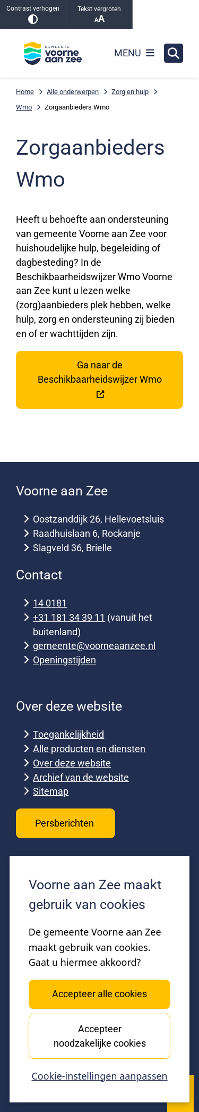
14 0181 (50, 603)
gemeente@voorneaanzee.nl (94, 645)
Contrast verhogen (33, 14)
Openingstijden (64, 659)
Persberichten (65, 823)
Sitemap (50, 791)
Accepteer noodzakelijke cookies (99, 1036)
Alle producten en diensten (89, 748)
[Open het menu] (134, 53)
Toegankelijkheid (68, 734)
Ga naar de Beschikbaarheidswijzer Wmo (100, 379)
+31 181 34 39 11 (69, 617)
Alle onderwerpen (73, 92)
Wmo (24, 107)
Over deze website (72, 763)
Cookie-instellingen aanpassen (99, 1075)
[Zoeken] (173, 52)
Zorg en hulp (130, 92)
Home (25, 92)
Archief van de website (81, 777)
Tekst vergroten (99, 14)
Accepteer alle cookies (99, 993)
